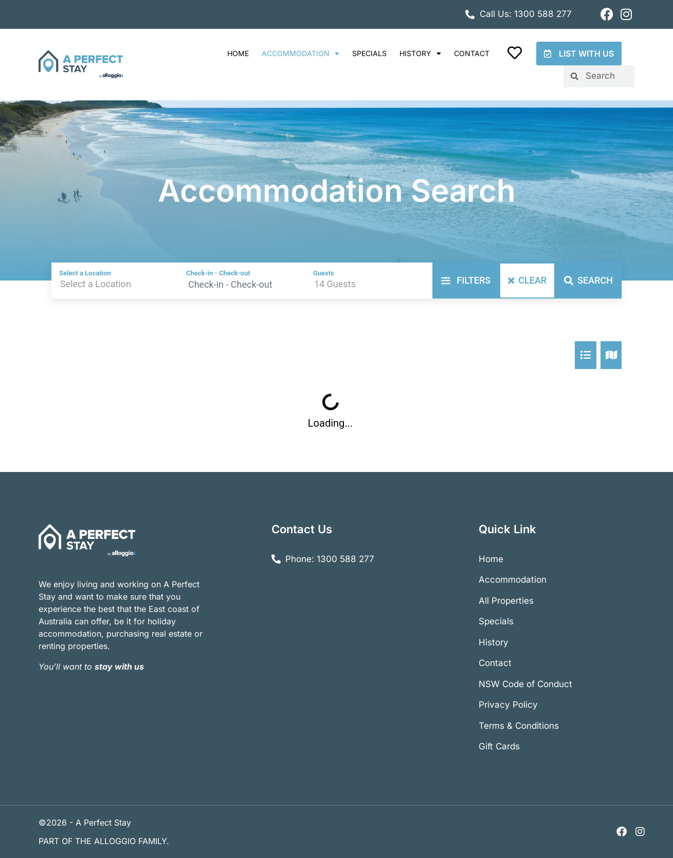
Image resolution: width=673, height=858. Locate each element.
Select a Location (85, 273)
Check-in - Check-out (218, 273)
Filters (465, 280)
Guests (323, 273)
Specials (369, 53)
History (420, 53)
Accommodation (300, 53)
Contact (471, 53)
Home (238, 53)
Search (588, 280)
